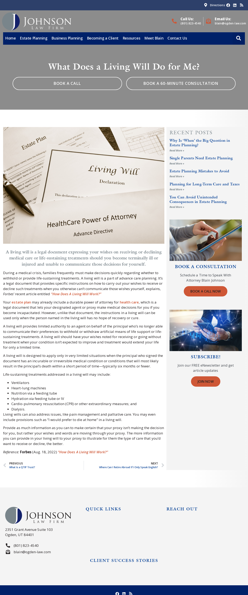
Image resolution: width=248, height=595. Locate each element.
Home (10, 38)
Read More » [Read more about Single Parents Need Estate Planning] (177, 163)
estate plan (21, 302)
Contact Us (177, 38)
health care (129, 302)
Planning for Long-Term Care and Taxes (205, 184)
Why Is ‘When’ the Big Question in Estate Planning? (200, 142)
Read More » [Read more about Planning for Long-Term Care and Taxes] (177, 189)
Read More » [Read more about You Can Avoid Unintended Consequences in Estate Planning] (177, 207)
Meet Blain (153, 38)
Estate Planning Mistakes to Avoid (199, 171)
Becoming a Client (103, 38)
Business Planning (67, 38)
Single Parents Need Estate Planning (201, 158)
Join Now (206, 381)
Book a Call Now (205, 291)
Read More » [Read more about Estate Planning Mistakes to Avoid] (177, 176)
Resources (131, 38)
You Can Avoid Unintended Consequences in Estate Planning (198, 199)
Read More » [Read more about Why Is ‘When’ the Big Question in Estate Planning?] (177, 150)
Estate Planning (33, 38)
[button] (239, 38)
